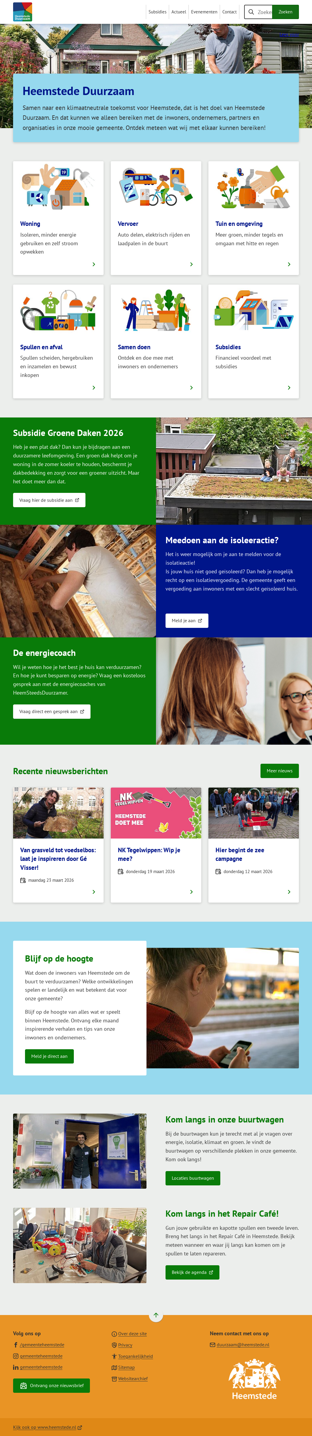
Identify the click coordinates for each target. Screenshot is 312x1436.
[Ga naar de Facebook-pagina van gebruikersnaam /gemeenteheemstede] (38, 1344)
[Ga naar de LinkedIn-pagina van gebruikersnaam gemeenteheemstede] (38, 1366)
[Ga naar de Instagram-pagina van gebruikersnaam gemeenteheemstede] (38, 1355)
